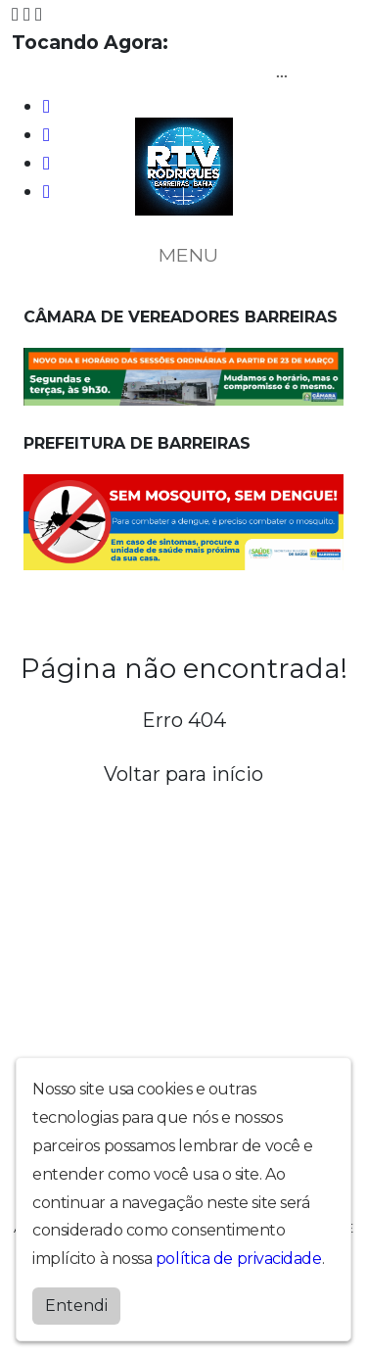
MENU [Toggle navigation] (184, 255)
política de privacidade (239, 1258)
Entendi (76, 1305)
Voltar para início (183, 774)
